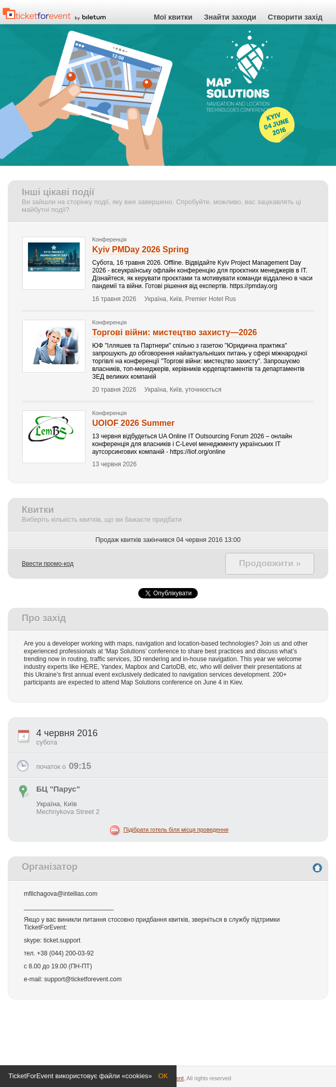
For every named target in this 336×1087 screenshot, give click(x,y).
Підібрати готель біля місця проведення (176, 829)
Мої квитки (173, 17)
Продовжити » (270, 563)
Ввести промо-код (48, 563)
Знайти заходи (230, 17)
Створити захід (295, 17)
